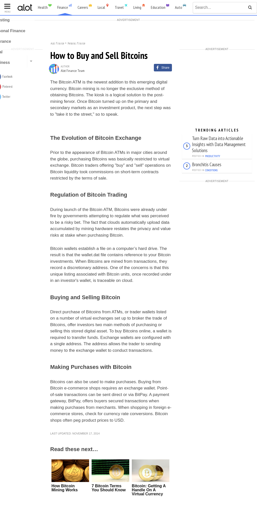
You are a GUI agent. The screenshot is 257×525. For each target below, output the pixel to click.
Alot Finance (57, 43)
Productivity (212, 156)
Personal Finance (76, 43)
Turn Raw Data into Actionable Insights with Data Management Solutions (219, 144)
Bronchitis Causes (206, 164)
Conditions (211, 170)
